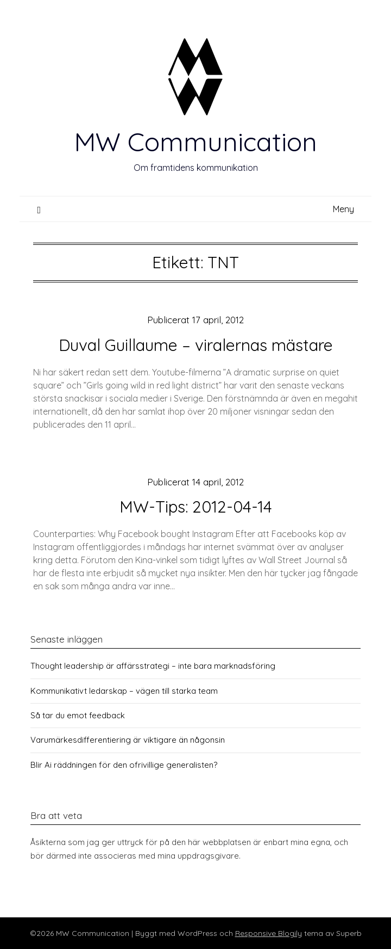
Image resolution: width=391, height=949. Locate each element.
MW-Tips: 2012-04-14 (195, 506)
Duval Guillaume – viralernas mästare (196, 345)
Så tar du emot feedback (77, 715)
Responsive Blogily (268, 933)
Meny (343, 209)
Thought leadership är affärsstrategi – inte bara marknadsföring (152, 666)
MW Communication (195, 141)
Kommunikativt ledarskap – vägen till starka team (124, 691)
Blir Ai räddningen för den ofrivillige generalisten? (123, 765)
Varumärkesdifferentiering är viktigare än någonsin (127, 740)
